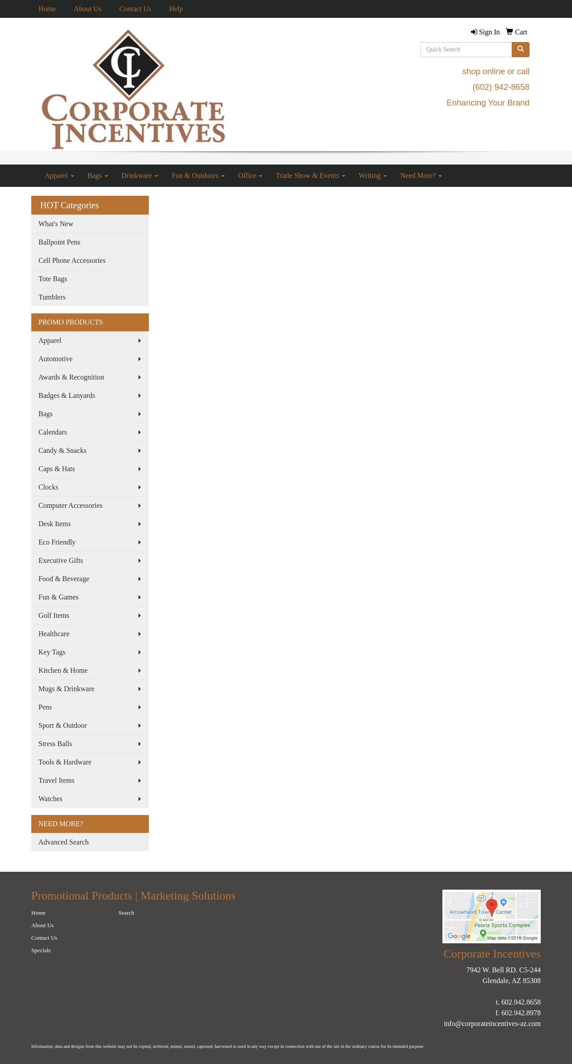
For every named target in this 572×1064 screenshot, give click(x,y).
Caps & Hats (56, 469)
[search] (521, 49)
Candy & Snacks (62, 450)
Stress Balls (55, 743)
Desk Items (54, 524)
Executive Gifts (60, 560)
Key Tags (51, 652)
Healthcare (53, 634)
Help (176, 9)
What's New (55, 224)
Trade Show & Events (310, 175)
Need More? (421, 175)
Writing (373, 175)
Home (47, 9)
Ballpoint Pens (59, 242)
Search (126, 912)
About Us (87, 9)
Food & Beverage (63, 579)
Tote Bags (52, 279)
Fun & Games (58, 597)
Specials (40, 950)
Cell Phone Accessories (71, 260)
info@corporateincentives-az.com (492, 1023)
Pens (45, 707)
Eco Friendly (57, 542)
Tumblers (52, 297)
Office (250, 175)
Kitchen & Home (63, 670)
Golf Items (53, 615)
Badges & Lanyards (66, 395)
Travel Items (56, 780)
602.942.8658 (521, 1002)
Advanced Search (63, 842)
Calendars (52, 432)
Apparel (59, 175)
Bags (98, 175)
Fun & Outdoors (198, 175)
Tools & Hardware (65, 762)
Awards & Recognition (71, 377)
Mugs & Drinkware (66, 688)
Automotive (55, 359)
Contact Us (135, 9)
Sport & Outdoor (62, 725)
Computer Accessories (70, 505)
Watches (50, 798)
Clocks (48, 487)
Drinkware (140, 175)
